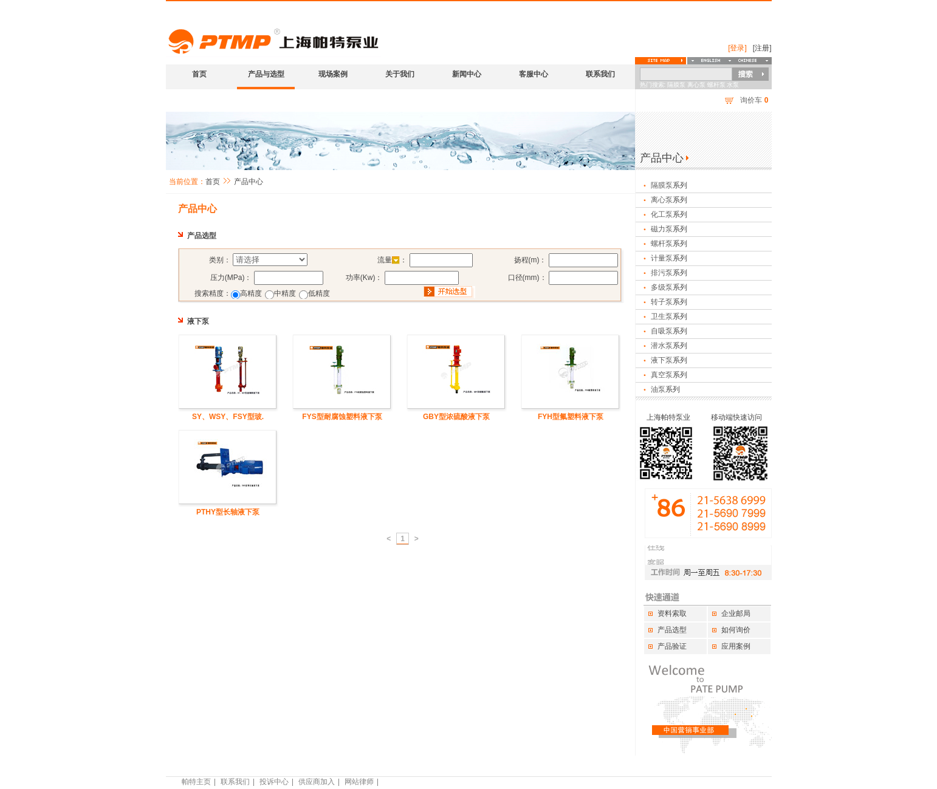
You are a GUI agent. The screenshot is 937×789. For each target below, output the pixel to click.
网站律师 (359, 781)
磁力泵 (662, 229)
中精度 (285, 293)
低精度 (319, 293)
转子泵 (662, 302)
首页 (199, 74)
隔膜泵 (662, 185)
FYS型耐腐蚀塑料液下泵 (342, 416)
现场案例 (333, 74)
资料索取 (672, 613)
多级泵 (662, 287)
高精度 (251, 293)
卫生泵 (662, 316)
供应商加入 (316, 781)
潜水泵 (662, 345)
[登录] (737, 48)
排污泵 (662, 272)
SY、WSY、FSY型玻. (228, 416)
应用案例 (735, 646)
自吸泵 (662, 331)
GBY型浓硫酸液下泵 (456, 416)
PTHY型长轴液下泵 (227, 512)
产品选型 (672, 630)
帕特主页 (196, 781)
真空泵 (662, 375)
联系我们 (600, 74)
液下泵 (662, 360)
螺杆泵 (662, 243)
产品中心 (248, 181)
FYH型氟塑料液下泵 (570, 416)
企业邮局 (735, 613)
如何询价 (735, 630)
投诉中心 (274, 781)
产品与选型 (266, 74)
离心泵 (662, 200)
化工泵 (662, 214)
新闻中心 (466, 74)
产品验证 (672, 646)
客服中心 (533, 74)
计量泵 (662, 258)
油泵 (658, 389)
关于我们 (399, 74)
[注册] (762, 48)
